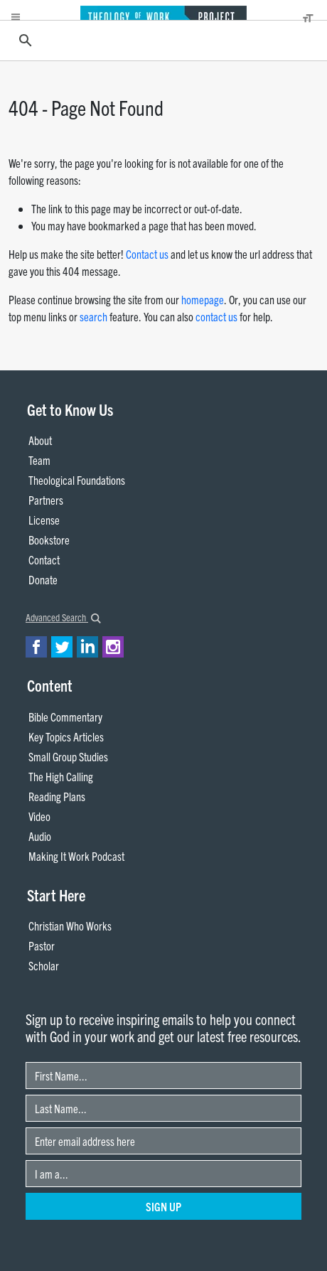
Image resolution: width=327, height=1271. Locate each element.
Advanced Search (63, 617)
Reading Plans (56, 796)
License (44, 520)
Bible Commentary (65, 716)
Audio (39, 836)
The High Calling (60, 776)
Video (39, 816)
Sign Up (163, 1206)
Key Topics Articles (66, 736)
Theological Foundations (76, 480)
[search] (161, 40)
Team (39, 460)
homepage (202, 299)
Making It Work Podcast (76, 856)
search (93, 316)
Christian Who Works (70, 925)
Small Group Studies (68, 756)
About (40, 440)
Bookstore (49, 539)
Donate (43, 579)
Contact (44, 559)
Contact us (147, 254)
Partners (45, 500)
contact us (216, 316)
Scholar (43, 965)
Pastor (41, 945)
